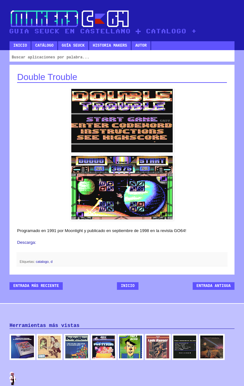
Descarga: (26, 242)
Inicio (20, 45)
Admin (13, 378)
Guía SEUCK (73, 45)
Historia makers (110, 45)
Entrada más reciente (36, 286)
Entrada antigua (213, 286)
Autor (141, 45)
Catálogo (44, 45)
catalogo (42, 261)
